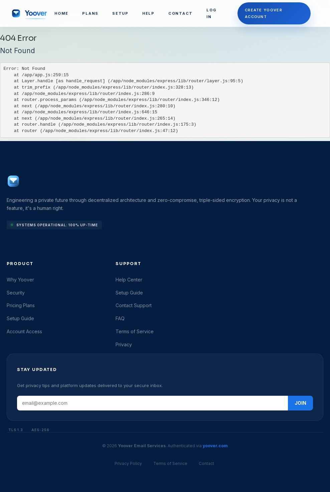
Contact (206, 463)
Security (16, 292)
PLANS (90, 13)
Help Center (129, 279)
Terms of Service (135, 331)
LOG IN (211, 13)
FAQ (120, 318)
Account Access (24, 331)
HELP (148, 13)
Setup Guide (20, 318)
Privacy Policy (128, 463)
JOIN (300, 403)
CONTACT (180, 13)
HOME (61, 13)
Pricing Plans (21, 305)
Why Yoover (20, 279)
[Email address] (152, 403)
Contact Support (134, 305)
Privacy (124, 344)
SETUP (120, 13)
